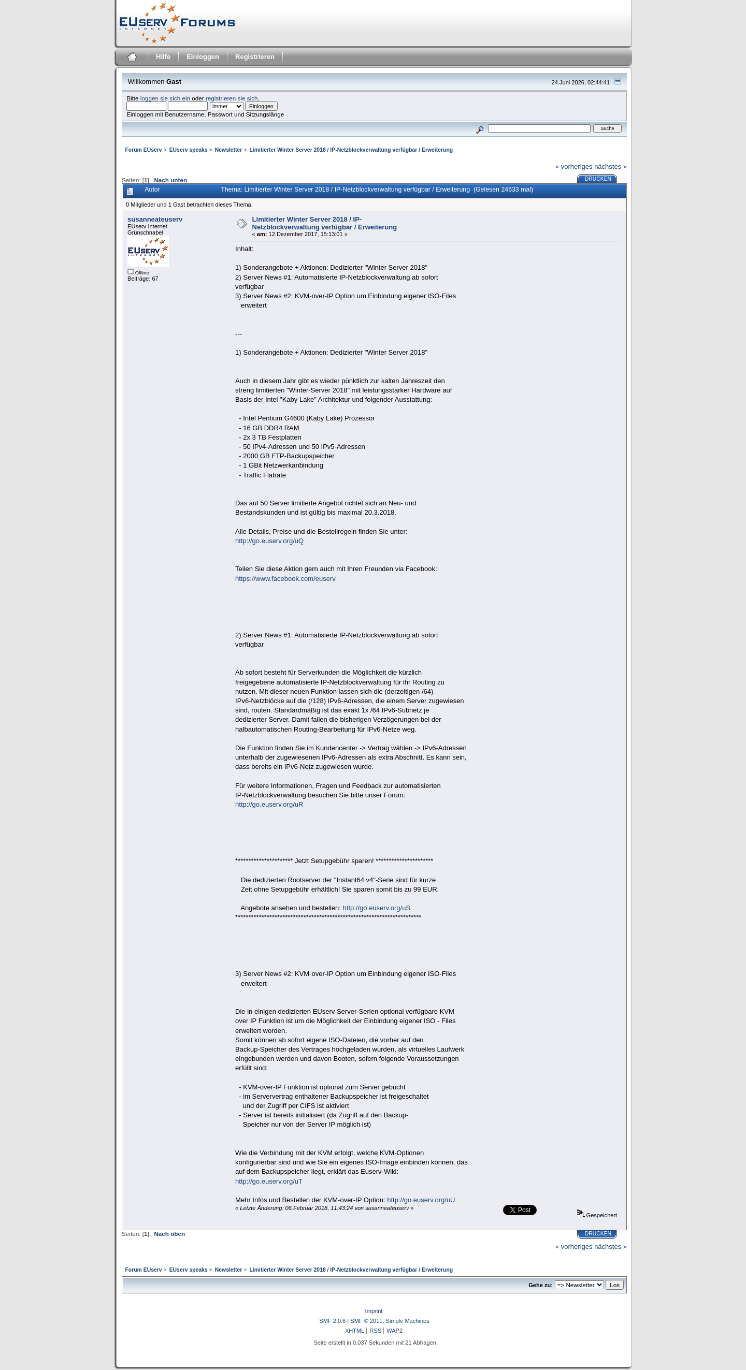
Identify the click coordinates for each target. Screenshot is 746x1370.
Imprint (374, 1311)
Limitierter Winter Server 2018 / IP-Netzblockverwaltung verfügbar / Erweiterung (324, 223)
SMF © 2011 (366, 1321)
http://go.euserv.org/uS (377, 908)
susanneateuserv (154, 219)
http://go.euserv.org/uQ (269, 541)
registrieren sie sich (232, 98)
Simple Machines (407, 1321)
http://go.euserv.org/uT (269, 1181)
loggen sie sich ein (165, 98)
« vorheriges (574, 166)
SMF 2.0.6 (332, 1321)
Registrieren (255, 57)
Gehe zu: (540, 1285)
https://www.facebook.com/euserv (285, 578)
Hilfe (163, 57)
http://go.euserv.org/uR (269, 804)
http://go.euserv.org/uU (421, 1200)
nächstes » (610, 166)
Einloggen (203, 57)
